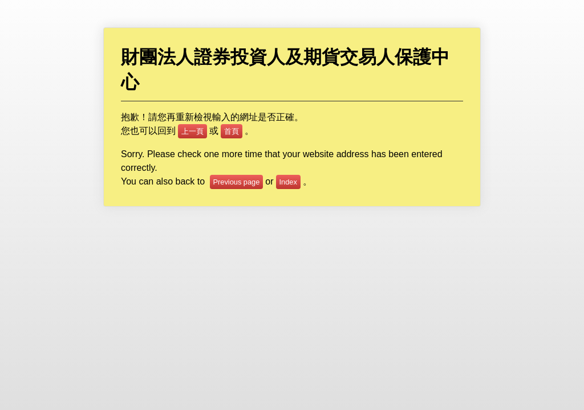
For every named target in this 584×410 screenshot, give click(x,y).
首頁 (231, 131)
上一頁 (192, 131)
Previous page (236, 182)
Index (288, 182)
